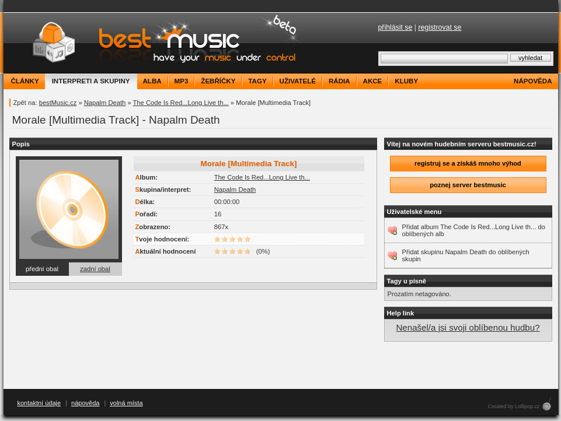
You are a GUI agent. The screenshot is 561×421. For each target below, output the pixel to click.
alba (152, 81)
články (25, 81)
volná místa (126, 402)
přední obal (42, 268)
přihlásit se (395, 27)
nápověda (533, 81)
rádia (339, 81)
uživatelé (298, 81)
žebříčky (218, 81)
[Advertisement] (280, 365)
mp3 (182, 81)
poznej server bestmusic (468, 184)
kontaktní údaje (39, 402)
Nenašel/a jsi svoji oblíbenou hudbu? (467, 327)
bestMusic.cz (58, 102)
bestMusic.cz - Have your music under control (155, 43)
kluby (406, 81)
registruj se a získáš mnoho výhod (467, 163)
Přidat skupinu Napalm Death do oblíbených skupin (465, 255)
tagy (257, 81)
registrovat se (439, 27)
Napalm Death (105, 102)
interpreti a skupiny (91, 81)
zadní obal (95, 268)
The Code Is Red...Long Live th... (181, 102)
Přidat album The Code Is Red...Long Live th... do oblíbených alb (473, 230)
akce (372, 81)
